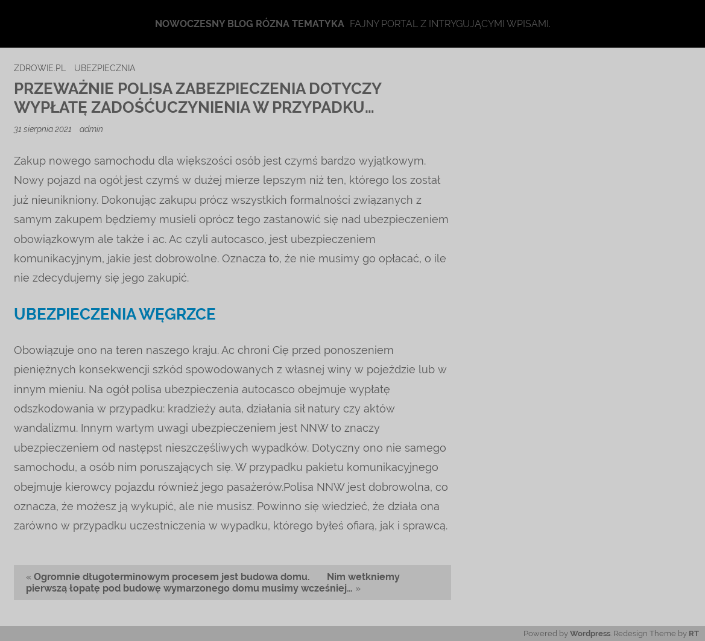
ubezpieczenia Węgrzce (115, 314)
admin (91, 129)
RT (694, 633)
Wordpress (590, 633)
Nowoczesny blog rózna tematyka (249, 24)
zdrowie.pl (40, 68)
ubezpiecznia (104, 68)
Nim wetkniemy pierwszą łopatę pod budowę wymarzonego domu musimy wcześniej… (213, 582)
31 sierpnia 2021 (44, 129)
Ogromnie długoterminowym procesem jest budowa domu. (172, 577)
